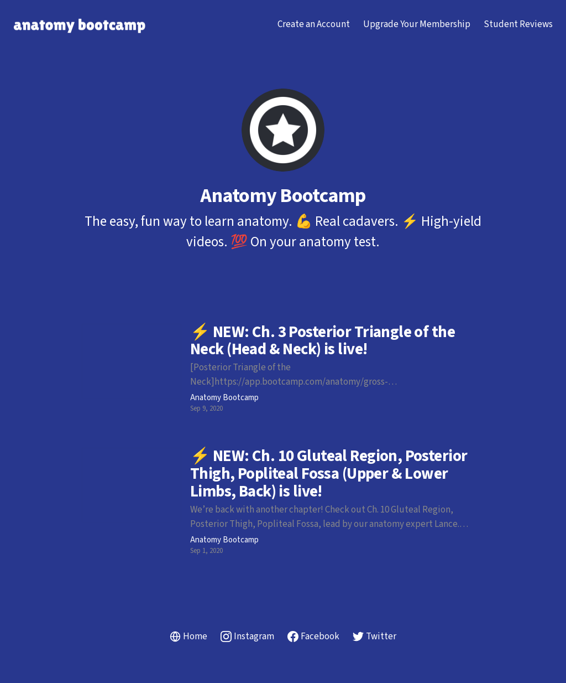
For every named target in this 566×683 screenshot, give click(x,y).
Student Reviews (518, 24)
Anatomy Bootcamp (224, 398)
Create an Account (313, 24)
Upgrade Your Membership (416, 24)
